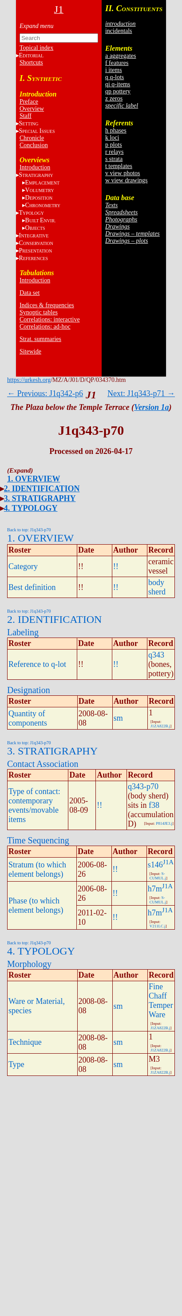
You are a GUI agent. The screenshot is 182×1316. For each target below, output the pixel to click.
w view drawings (126, 180)
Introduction (35, 167)
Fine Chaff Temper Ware (161, 1000)
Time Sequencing (38, 840)
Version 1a (151, 407)
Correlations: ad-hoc (45, 326)
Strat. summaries (40, 339)
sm (118, 718)
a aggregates (120, 55)
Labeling (23, 632)
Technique (25, 1042)
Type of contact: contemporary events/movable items (34, 805)
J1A (168, 862)
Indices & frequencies (47, 305)
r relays (114, 151)
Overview (32, 108)
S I (37, 131)
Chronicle (32, 138)
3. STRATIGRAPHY (40, 498)
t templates (118, 166)
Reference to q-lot (37, 664)
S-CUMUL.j (158, 875)
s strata (114, 159)
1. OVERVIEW (33, 478)
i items (113, 70)
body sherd (157, 587)
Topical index (36, 47)
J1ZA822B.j (160, 726)
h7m (155, 888)
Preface (29, 101)
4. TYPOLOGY (31, 508)
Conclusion (34, 145)
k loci (112, 137)
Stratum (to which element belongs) (37, 869)
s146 (155, 864)
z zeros (114, 98)
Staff (26, 115)
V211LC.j (158, 926)
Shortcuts (31, 62)
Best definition (32, 587)
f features (116, 63)
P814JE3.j (164, 823)
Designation (28, 690)
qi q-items (117, 84)
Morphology (29, 964)
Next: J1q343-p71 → (141, 393)
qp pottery (118, 91)
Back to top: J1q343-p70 (29, 529)
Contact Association (43, 764)
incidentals (118, 31)
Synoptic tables (39, 312)
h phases (116, 130)
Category (23, 566)
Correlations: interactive (50, 319)
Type (16, 1064)
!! (116, 566)
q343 (156, 654)
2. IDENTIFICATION (42, 488)
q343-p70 (143, 786)
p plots (113, 144)
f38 (154, 805)
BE (40, 220)
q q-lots (114, 77)
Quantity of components (27, 718)
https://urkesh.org (29, 380)
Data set (30, 292)
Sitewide (30, 351)
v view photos (122, 173)
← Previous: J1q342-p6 (45, 393)
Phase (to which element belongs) (35, 905)
